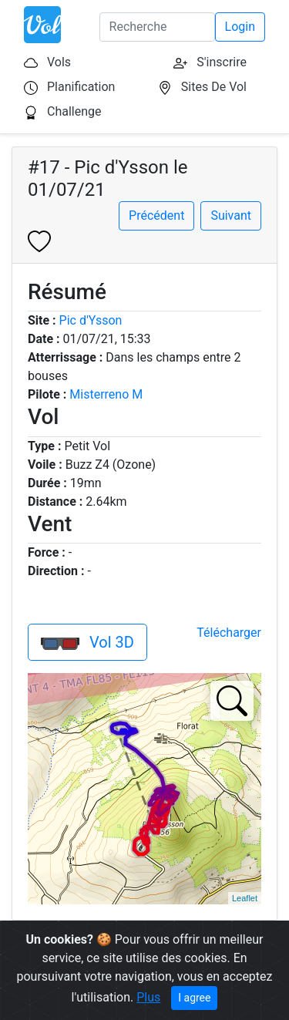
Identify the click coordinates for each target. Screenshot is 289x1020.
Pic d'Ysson (91, 320)
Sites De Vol (214, 86)
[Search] (157, 27)
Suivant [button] (230, 215)
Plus (148, 997)
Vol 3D (87, 642)
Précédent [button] (156, 215)
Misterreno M (106, 394)
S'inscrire (222, 62)
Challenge (74, 111)
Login (240, 26)
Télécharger (229, 632)
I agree (194, 997)
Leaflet (244, 898)
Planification (81, 86)
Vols (59, 62)
